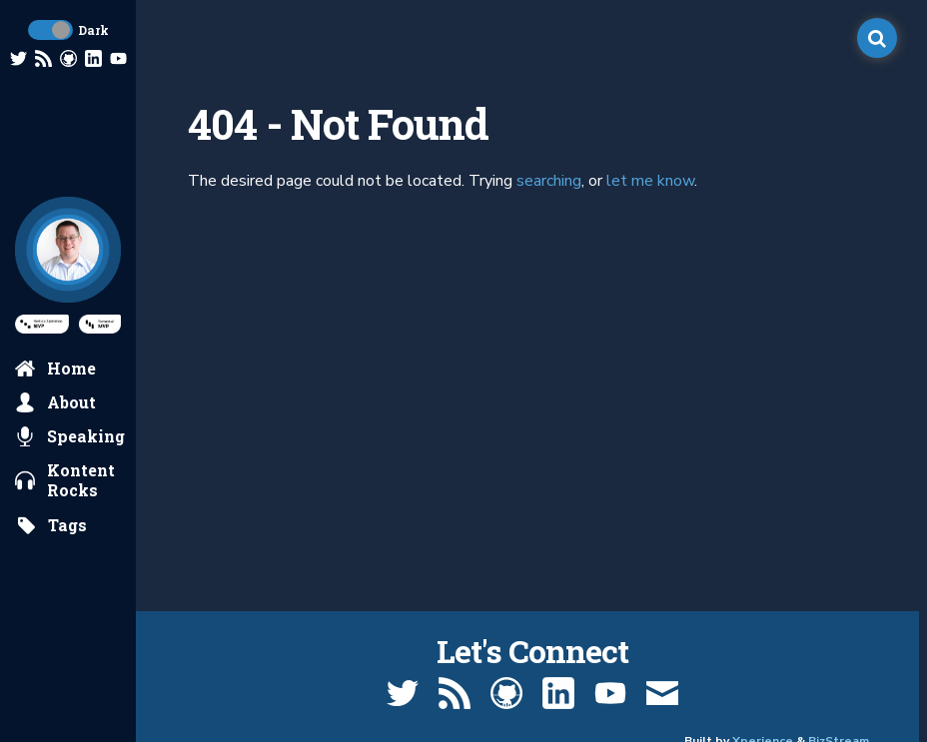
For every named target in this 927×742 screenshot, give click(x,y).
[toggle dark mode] (50, 30)
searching (548, 181)
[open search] (877, 38)
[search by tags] (51, 525)
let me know (650, 181)
